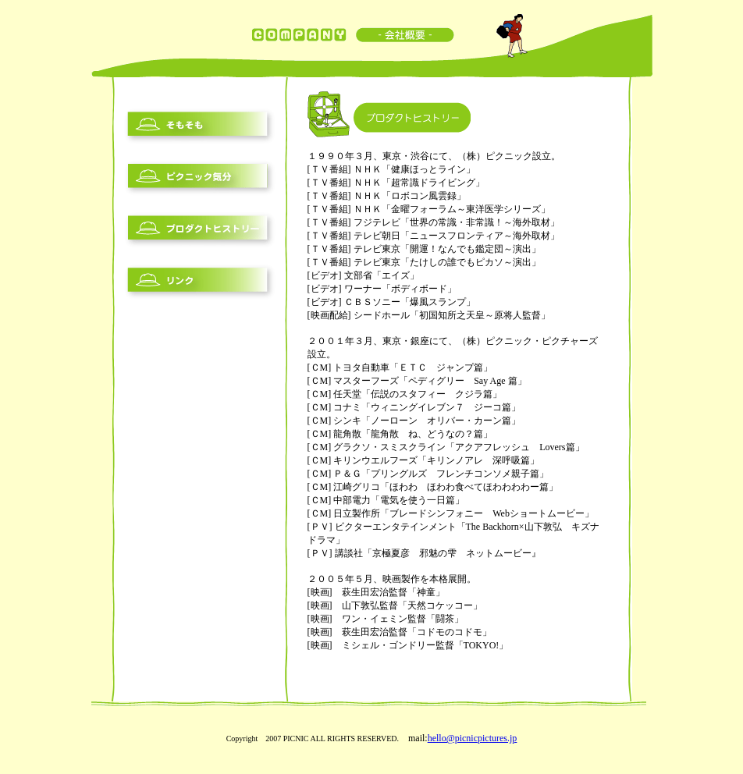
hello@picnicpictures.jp (472, 738)
